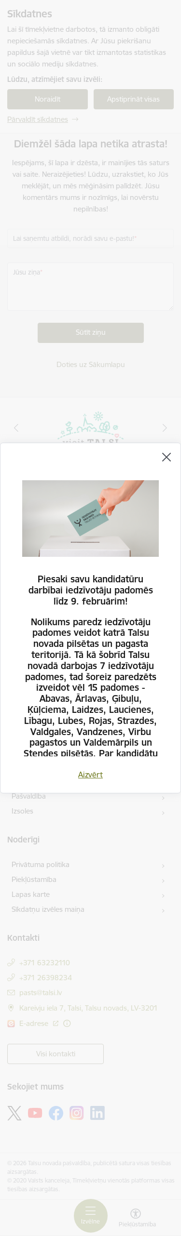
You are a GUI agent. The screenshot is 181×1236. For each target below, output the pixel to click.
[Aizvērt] (166, 457)
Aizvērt (90, 774)
